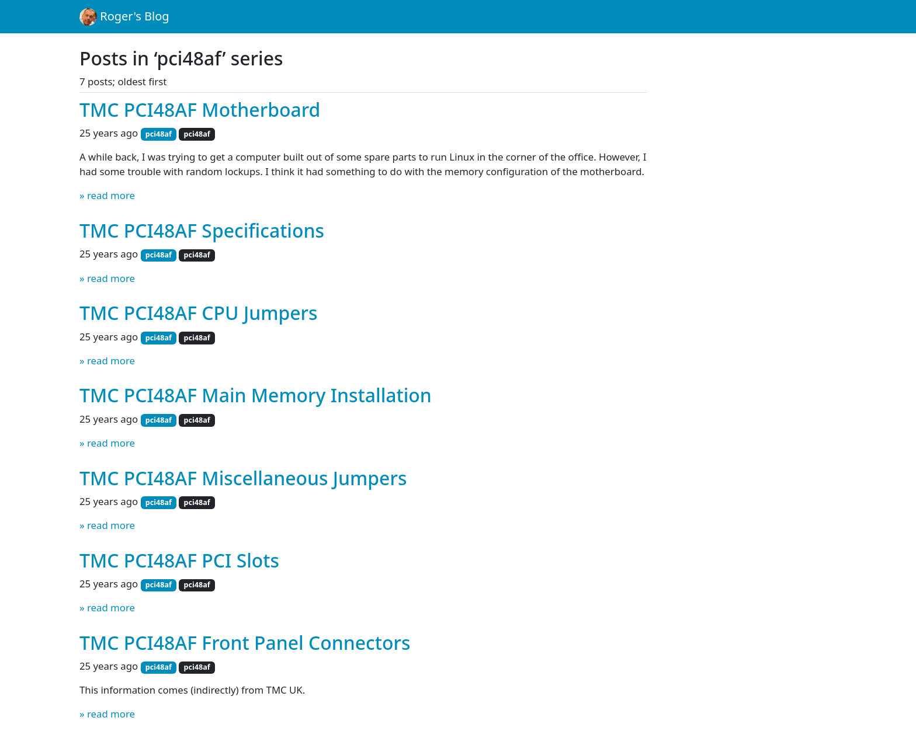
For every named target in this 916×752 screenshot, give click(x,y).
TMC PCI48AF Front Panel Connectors (244, 642)
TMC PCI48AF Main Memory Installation (255, 395)
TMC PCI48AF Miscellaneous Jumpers (243, 477)
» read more (107, 195)
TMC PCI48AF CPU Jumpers (198, 312)
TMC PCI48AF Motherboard (199, 109)
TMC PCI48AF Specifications (201, 230)
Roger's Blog (124, 17)
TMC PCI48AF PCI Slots (179, 560)
